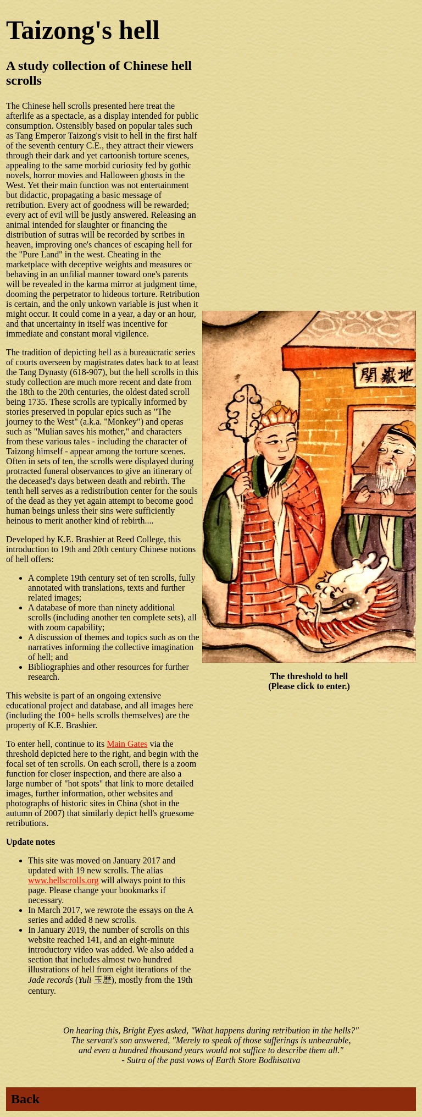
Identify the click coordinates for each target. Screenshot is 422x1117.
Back (25, 1099)
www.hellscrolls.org (63, 880)
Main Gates (127, 744)
